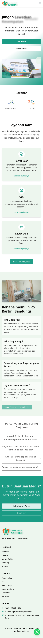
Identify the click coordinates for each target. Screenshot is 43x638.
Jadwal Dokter (8, 559)
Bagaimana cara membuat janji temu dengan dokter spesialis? (21, 448)
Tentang (5, 562)
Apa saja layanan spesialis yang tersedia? (23, 458)
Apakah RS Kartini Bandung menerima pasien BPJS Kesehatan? (22, 438)
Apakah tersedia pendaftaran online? (21, 467)
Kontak (5, 566)
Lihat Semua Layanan (21, 262)
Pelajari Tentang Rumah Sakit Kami (17, 408)
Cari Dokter (21, 42)
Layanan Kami (21, 48)
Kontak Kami (21, 515)
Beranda (5, 551)
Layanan (5, 555)
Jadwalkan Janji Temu (21, 508)
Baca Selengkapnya (21, 176)
